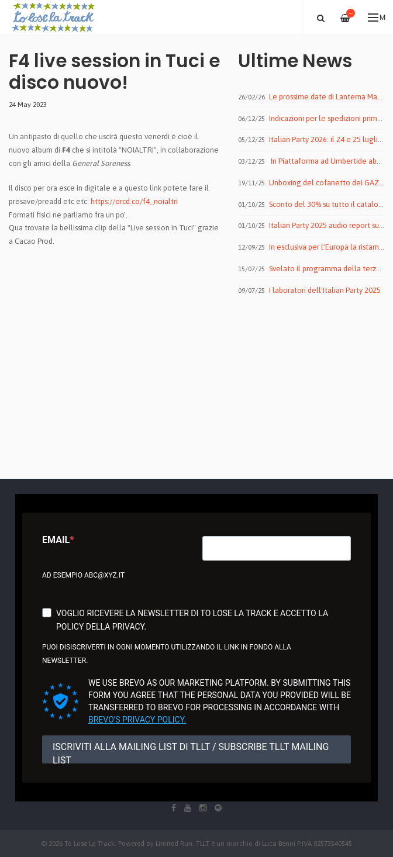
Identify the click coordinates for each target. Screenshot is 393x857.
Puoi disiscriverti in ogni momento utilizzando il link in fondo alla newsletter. (166, 654)
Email (56, 539)
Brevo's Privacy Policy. (137, 719)
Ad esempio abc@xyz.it (83, 575)
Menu (377, 17)
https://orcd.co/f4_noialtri (134, 201)
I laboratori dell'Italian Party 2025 (325, 290)
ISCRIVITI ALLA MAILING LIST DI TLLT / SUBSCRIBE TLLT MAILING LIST (191, 752)
